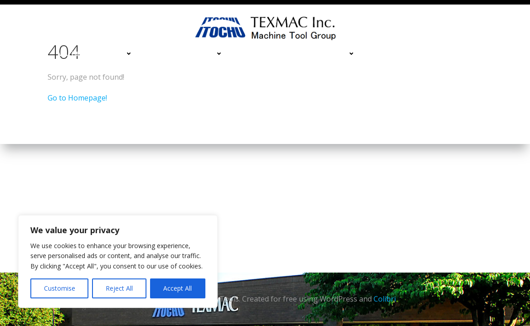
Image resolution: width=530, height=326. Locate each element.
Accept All (177, 288)
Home (29, 53)
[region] (118, 261)
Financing (391, 53)
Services (440, 53)
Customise (59, 288)
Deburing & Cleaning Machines (298, 53)
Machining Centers (95, 53)
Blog (505, 72)
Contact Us (493, 53)
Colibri (385, 299)
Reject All (119, 288)
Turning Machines (187, 53)
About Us (463, 72)
